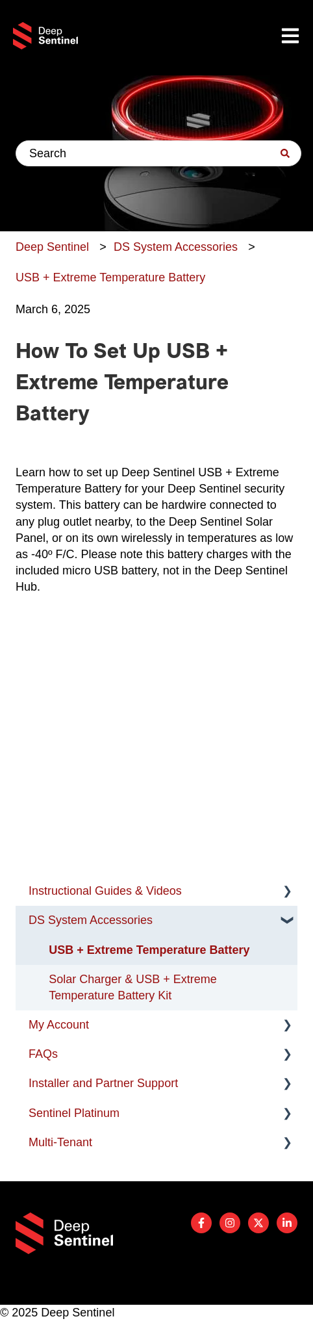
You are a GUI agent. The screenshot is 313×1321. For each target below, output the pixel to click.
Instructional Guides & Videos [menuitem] (105, 890)
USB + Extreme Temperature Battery (110, 277)
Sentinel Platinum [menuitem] (74, 1113)
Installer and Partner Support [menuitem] (103, 1083)
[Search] (285, 153)
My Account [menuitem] (59, 1024)
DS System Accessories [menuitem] (91, 920)
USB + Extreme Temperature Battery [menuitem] (149, 949)
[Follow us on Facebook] (201, 1222)
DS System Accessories (176, 246)
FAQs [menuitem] (43, 1053)
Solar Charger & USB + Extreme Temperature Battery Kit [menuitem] (133, 987)
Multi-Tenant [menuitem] (60, 1142)
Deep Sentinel (52, 246)
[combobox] (158, 153)
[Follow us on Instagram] (229, 1222)
